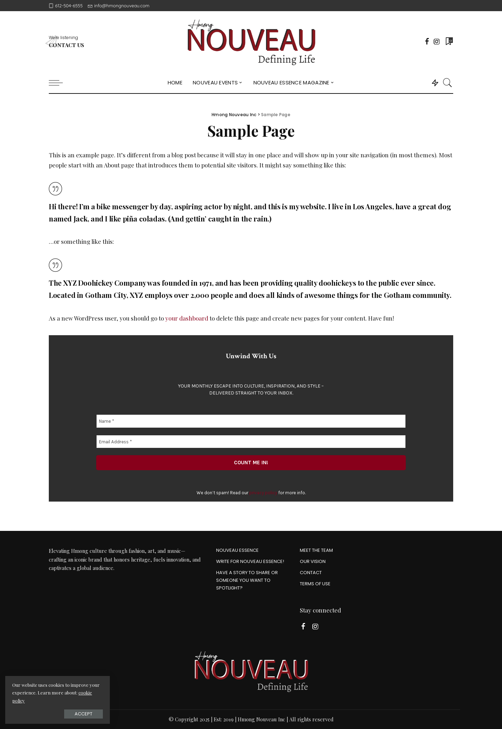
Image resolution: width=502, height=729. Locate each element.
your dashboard (186, 318)
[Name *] (251, 421)
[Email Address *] (251, 441)
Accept (83, 714)
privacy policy (263, 492)
